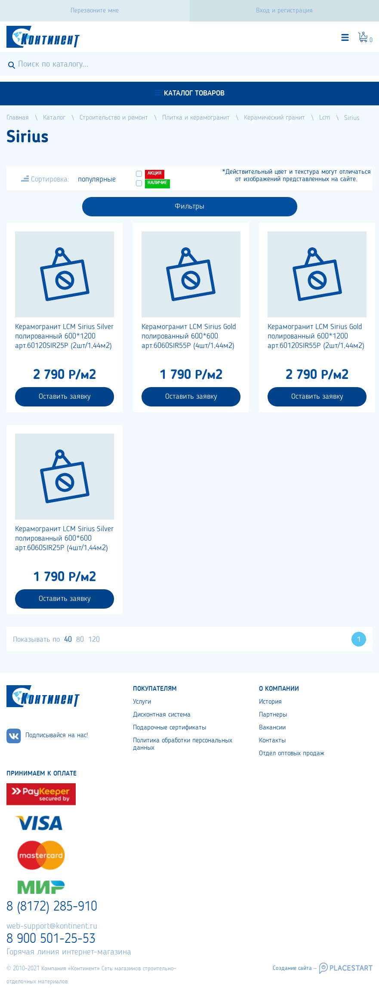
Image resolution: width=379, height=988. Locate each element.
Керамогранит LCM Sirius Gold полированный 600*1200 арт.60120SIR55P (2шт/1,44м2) (316, 336)
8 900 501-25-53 (51, 939)
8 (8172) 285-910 (51, 907)
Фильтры (189, 206)
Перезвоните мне (95, 10)
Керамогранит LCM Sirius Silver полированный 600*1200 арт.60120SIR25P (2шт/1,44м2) (64, 336)
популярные (97, 179)
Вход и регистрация (284, 10)
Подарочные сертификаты (169, 727)
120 (94, 639)
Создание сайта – (295, 968)
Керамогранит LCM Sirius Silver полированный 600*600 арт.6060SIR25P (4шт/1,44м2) (64, 538)
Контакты (272, 740)
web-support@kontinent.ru (51, 926)
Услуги (142, 702)
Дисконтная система (162, 714)
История (270, 702)
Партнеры (273, 714)
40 (68, 639)
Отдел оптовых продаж (291, 753)
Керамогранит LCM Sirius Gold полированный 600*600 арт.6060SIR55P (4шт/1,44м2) (189, 336)
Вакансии (272, 727)
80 (80, 639)
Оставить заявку (64, 396)
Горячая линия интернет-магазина (68, 952)
